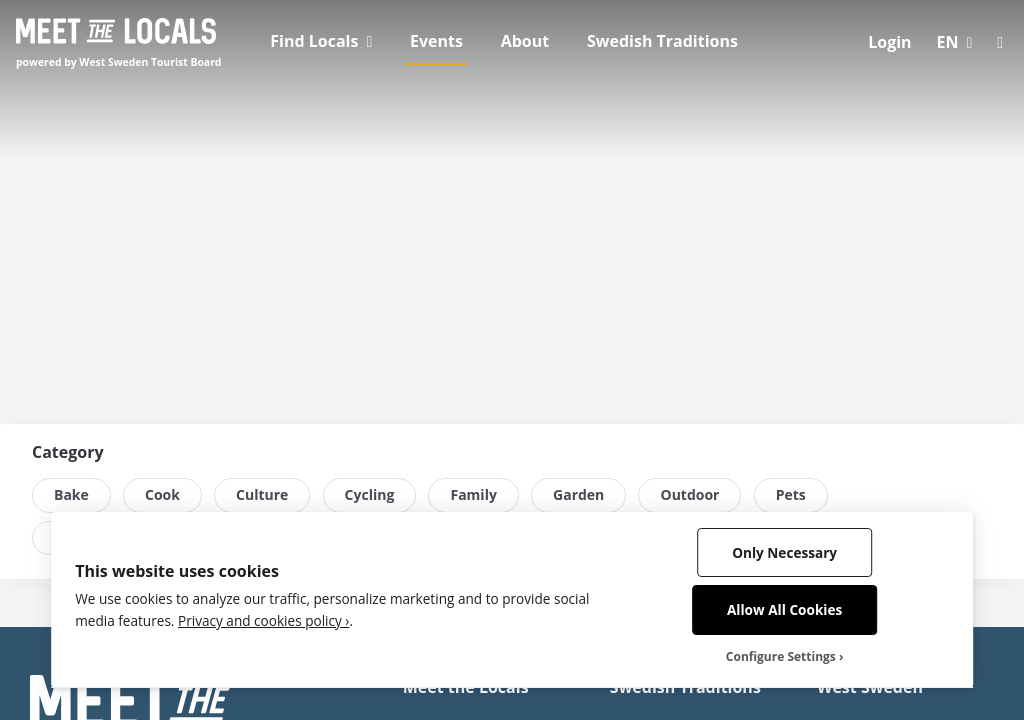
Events (436, 41)
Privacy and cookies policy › (263, 620)
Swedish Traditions (662, 41)
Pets (791, 494)
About (525, 41)
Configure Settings (781, 657)
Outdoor (689, 494)
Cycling (370, 494)
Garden (578, 494)
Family (473, 494)
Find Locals (314, 41)
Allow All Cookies (784, 609)
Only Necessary (784, 552)
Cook (162, 494)
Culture (262, 494)
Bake (71, 494)
